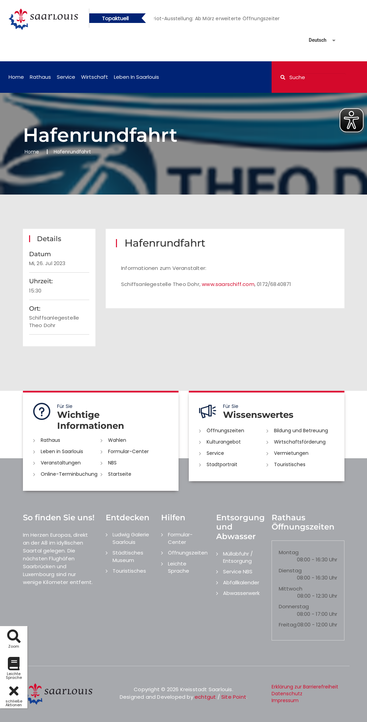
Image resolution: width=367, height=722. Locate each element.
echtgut (205, 696)
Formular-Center (128, 451)
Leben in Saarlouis (136, 76)
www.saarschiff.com (228, 284)
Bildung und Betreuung (301, 430)
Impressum (285, 700)
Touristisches (289, 464)
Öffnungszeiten (225, 430)
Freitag (288, 624)
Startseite (119, 474)
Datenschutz (287, 693)
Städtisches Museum (128, 556)
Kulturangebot (224, 441)
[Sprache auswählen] (314, 40)
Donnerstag (294, 606)
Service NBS (237, 571)
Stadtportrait (222, 464)
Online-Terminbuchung (69, 474)
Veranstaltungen (61, 462)
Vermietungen (291, 453)
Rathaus (40, 76)
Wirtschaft (94, 76)
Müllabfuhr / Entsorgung (238, 557)
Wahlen (117, 440)
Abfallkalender (241, 582)
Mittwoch (290, 588)
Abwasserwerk (241, 593)
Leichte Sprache (178, 567)
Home (16, 76)
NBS (112, 462)
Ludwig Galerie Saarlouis (131, 538)
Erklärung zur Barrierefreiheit (305, 686)
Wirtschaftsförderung (300, 441)
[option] (225, 18)
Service (66, 76)
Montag (289, 552)
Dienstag (290, 570)
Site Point (233, 696)
